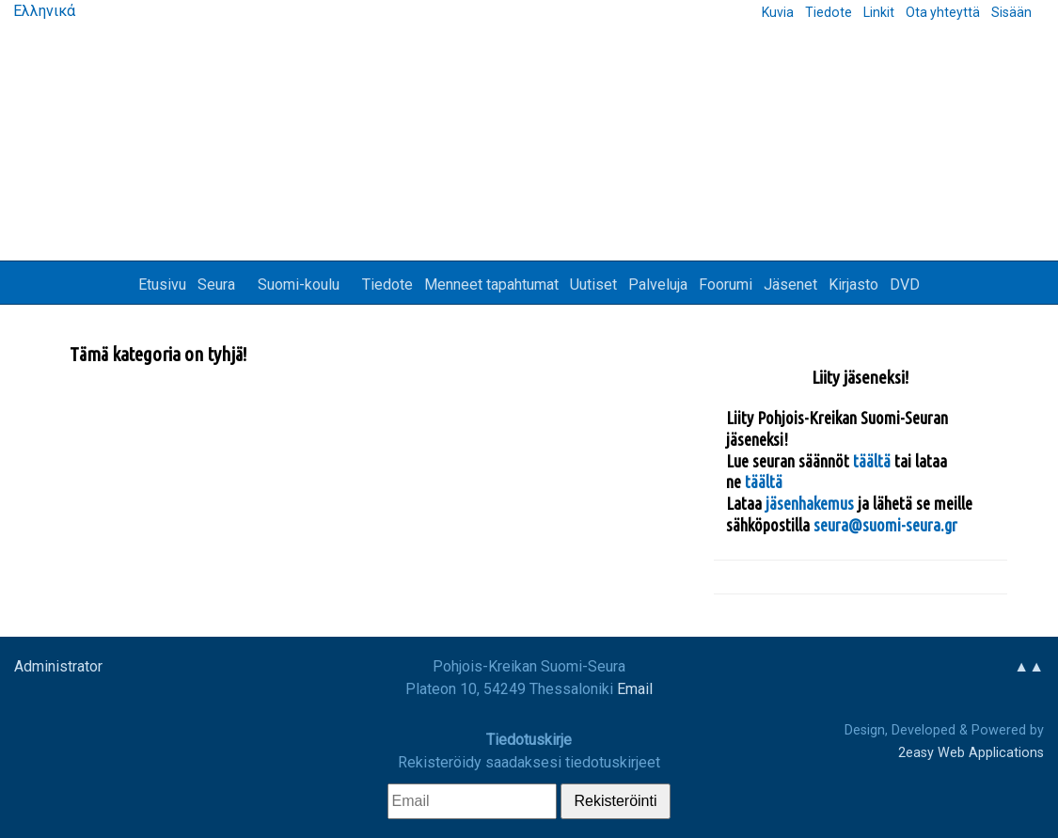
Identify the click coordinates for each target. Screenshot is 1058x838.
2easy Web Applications (971, 753)
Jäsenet (790, 284)
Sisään (1011, 12)
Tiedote (828, 12)
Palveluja (657, 284)
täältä (873, 460)
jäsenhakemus (810, 503)
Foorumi (725, 284)
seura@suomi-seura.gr (885, 524)
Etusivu (162, 284)
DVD (905, 284)
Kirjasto (853, 284)
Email (635, 689)
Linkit (878, 12)
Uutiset (593, 284)
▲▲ (1029, 666)
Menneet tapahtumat (491, 284)
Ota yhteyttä (943, 12)
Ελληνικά (42, 11)
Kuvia (778, 12)
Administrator (58, 666)
